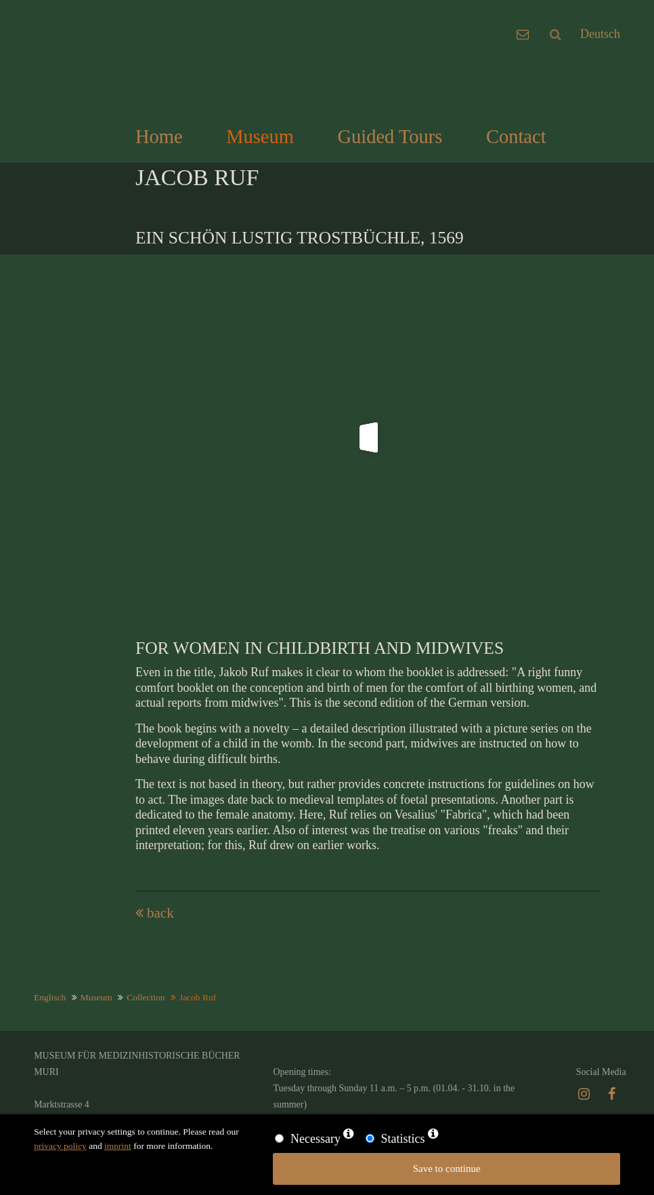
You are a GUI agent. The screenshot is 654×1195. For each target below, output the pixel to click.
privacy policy (60, 1146)
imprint (117, 1146)
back (160, 913)
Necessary (315, 1138)
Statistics (402, 1138)
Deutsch (600, 34)
